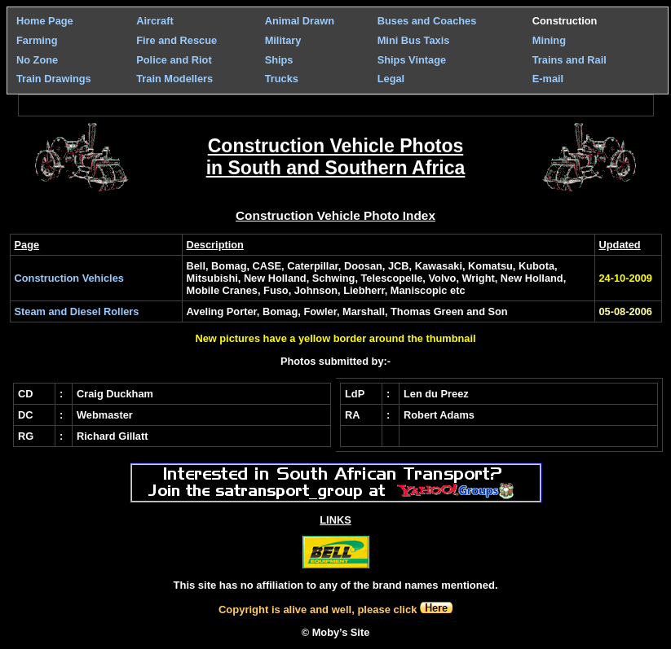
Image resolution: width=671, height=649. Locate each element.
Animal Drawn (299, 21)
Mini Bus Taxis (413, 40)
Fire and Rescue (176, 40)
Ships (279, 60)
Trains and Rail (569, 60)
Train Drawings (53, 78)
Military (283, 40)
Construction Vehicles (69, 278)
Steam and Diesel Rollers (77, 311)
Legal (390, 78)
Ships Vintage (411, 60)
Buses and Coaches (427, 21)
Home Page (44, 21)
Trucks (281, 78)
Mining (549, 40)
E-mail (547, 78)
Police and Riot (173, 60)
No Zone (37, 60)
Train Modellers (174, 78)
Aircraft (155, 21)
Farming (36, 40)
